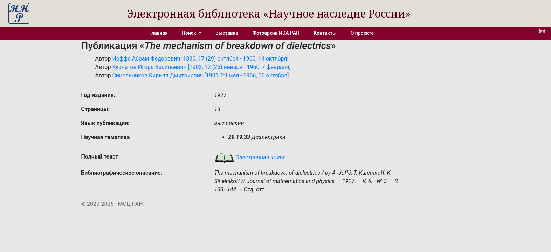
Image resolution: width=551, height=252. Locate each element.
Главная (158, 33)
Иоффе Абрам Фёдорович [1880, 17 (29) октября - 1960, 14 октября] (200, 58)
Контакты (325, 33)
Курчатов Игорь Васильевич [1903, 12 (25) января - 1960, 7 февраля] (201, 67)
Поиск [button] (189, 33)
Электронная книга (249, 157)
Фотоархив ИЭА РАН (276, 33)
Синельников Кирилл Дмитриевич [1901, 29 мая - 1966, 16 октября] (200, 75)
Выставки (227, 33)
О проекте (362, 33)
